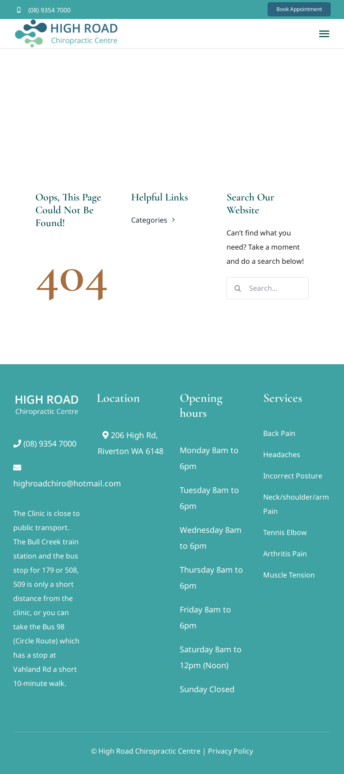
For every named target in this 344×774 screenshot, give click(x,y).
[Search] (238, 288)
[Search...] (268, 288)
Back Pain (279, 433)
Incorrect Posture (292, 476)
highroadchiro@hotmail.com (67, 483)
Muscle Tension (289, 575)
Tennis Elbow (285, 532)
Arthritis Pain (285, 553)
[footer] (47, 394)
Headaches (281, 454)
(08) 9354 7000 (49, 10)
